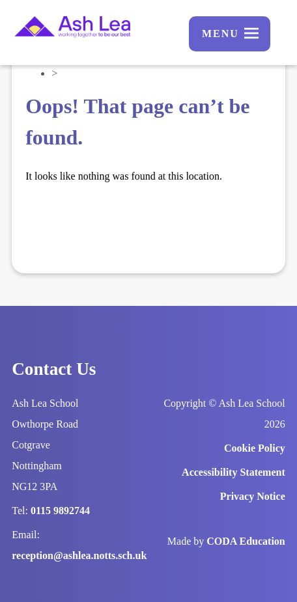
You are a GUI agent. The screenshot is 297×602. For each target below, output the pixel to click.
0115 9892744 (60, 510)
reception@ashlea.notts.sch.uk (79, 555)
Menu (220, 33)
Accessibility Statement (233, 472)
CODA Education (245, 541)
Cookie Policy (254, 448)
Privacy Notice (252, 496)
